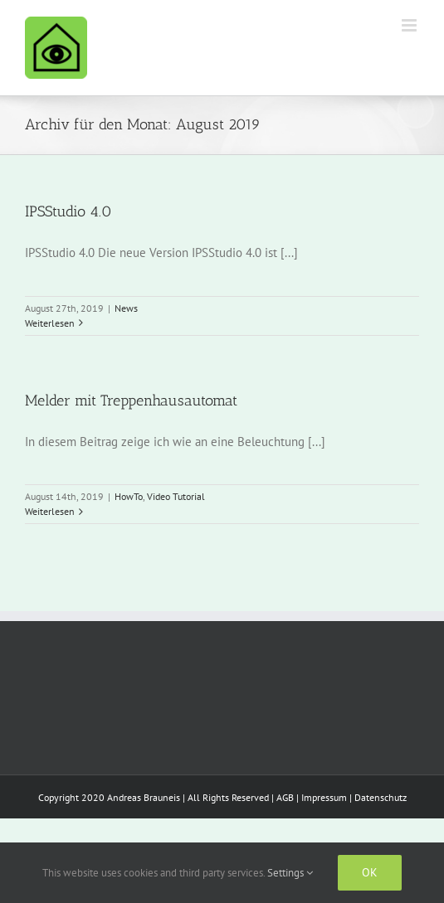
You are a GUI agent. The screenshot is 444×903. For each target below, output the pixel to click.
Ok (370, 872)
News (126, 308)
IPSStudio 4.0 (68, 211)
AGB (285, 797)
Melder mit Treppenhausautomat (131, 400)
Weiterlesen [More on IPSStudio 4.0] (50, 323)
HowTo (129, 496)
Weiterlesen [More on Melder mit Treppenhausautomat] (50, 511)
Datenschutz (380, 797)
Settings (290, 873)
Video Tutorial (176, 496)
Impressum (324, 797)
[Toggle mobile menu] (410, 25)
